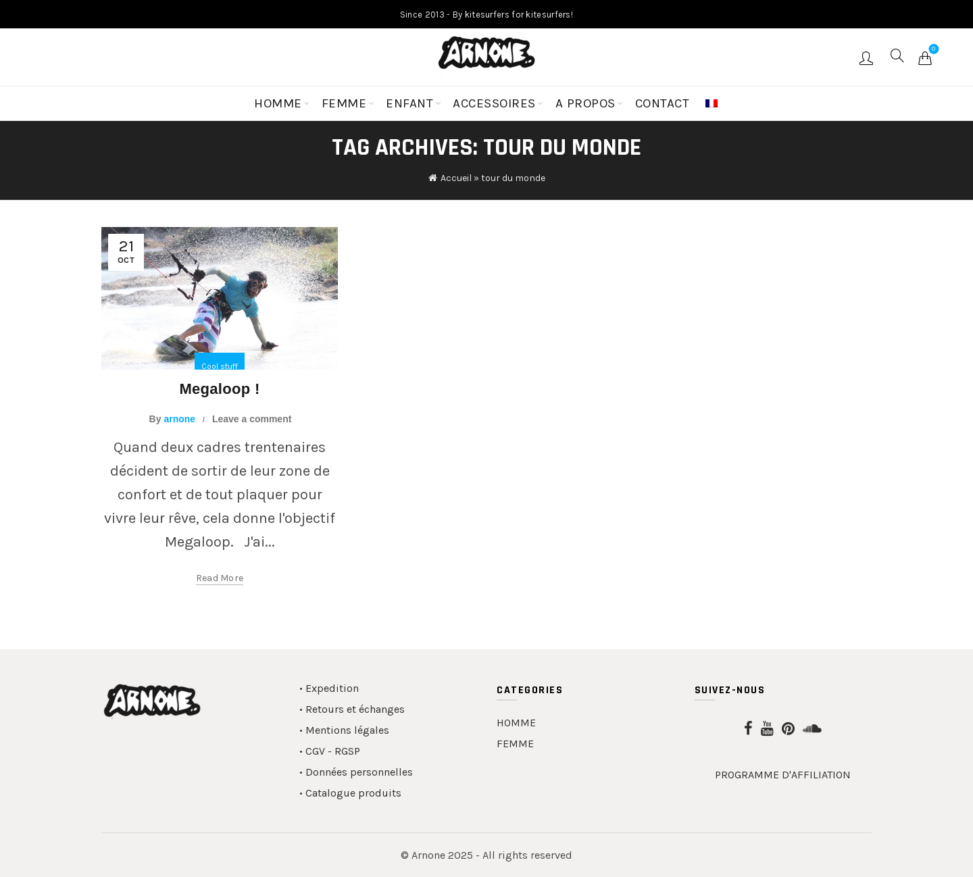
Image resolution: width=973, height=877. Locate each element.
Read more (220, 578)
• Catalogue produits (350, 792)
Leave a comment (252, 419)
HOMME (278, 103)
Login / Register (868, 57)
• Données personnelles (356, 772)
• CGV (312, 751)
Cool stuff (219, 366)
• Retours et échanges (352, 709)
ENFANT (409, 103)
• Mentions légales (344, 730)
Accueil (456, 178)
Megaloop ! (219, 388)
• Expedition (329, 688)
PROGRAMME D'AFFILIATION (783, 774)
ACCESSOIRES (494, 103)
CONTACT (662, 103)
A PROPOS (585, 103)
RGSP (347, 751)
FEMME (344, 103)
